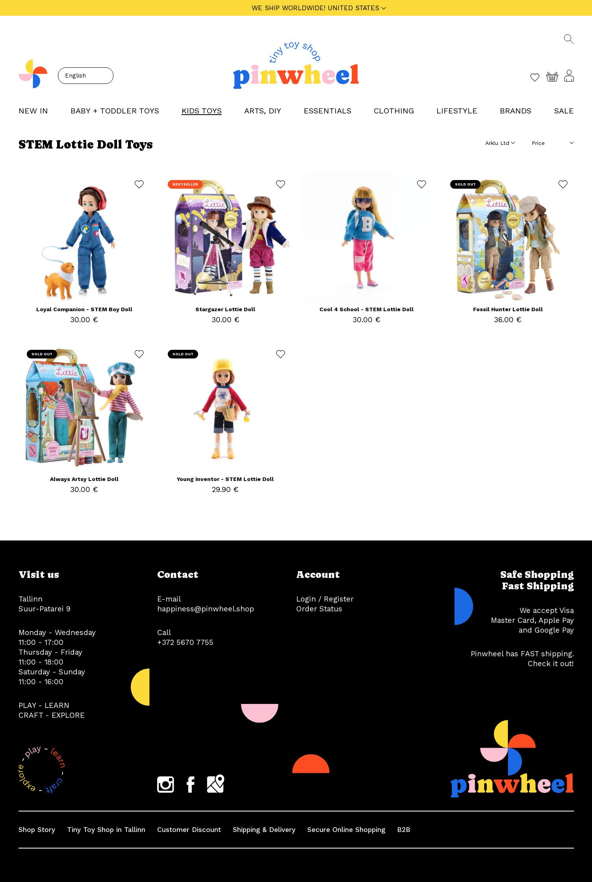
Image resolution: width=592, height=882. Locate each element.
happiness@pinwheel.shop (205, 608)
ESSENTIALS (327, 110)
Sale (564, 110)
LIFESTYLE (456, 110)
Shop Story (37, 830)
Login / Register (325, 598)
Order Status (319, 608)
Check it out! (551, 663)
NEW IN (33, 110)
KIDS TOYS (202, 110)
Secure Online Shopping (346, 830)
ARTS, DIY (262, 110)
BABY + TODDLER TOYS (115, 110)
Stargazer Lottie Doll (225, 309)
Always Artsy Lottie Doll (84, 479)
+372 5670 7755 (185, 642)
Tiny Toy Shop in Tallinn (106, 830)
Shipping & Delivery (264, 830)
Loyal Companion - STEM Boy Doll (84, 309)
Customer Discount (189, 830)
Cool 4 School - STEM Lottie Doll (366, 309)
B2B (403, 830)
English (75, 75)
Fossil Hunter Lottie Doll (508, 309)
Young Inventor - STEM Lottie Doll (225, 479)
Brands (515, 110)
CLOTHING (394, 110)
